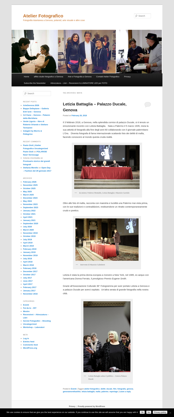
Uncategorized (30, 324)
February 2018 (29, 268)
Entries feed (28, 341)
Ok (142, 412)
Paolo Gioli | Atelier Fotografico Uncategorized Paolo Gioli (35, 148)
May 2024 (27, 201)
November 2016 (30, 294)
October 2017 (29, 274)
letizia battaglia (88, 392)
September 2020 (30, 223)
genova (130, 389)
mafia (98, 392)
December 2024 (30, 198)
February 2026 (29, 182)
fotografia (121, 389)
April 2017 (27, 284)
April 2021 (27, 217)
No (148, 412)
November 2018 (30, 255)
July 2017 (27, 278)
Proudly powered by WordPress (91, 406)
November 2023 (30, 204)
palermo (104, 392)
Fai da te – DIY (29, 308)
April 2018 (27, 262)
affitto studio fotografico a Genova (48, 76)
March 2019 (28, 246)
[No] (170, 412)
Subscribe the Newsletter (35, 83)
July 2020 (27, 227)
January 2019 (29, 252)
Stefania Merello (30, 168)
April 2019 (27, 243)
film (114, 389)
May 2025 (27, 191)
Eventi (73, 389)
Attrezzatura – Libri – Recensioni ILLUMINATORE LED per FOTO (78, 83)
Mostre (26, 311)
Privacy (127, 76)
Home (26, 76)
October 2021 (29, 214)
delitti (103, 389)
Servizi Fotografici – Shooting (37, 321)
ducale (109, 389)
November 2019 (30, 233)
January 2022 (29, 210)
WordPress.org (30, 348)
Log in (26, 338)
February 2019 (29, 249)
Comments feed (30, 345)
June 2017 (28, 281)
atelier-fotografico (92, 389)
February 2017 (29, 287)
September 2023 (30, 207)
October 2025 (29, 188)
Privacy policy (160, 412)
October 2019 (29, 236)
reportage (113, 392)
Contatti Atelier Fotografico (107, 76)
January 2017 (29, 290)
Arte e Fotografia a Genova (80, 76)
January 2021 (29, 220)
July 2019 (27, 239)
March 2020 (28, 230)
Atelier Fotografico (43, 15)
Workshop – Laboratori (33, 327)
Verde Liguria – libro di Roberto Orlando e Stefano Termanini (35, 124)
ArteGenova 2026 (31, 105)
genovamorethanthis (72, 392)
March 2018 (28, 265)
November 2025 (30, 185)
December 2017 (30, 271)
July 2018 (27, 258)
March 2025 (28, 195)
